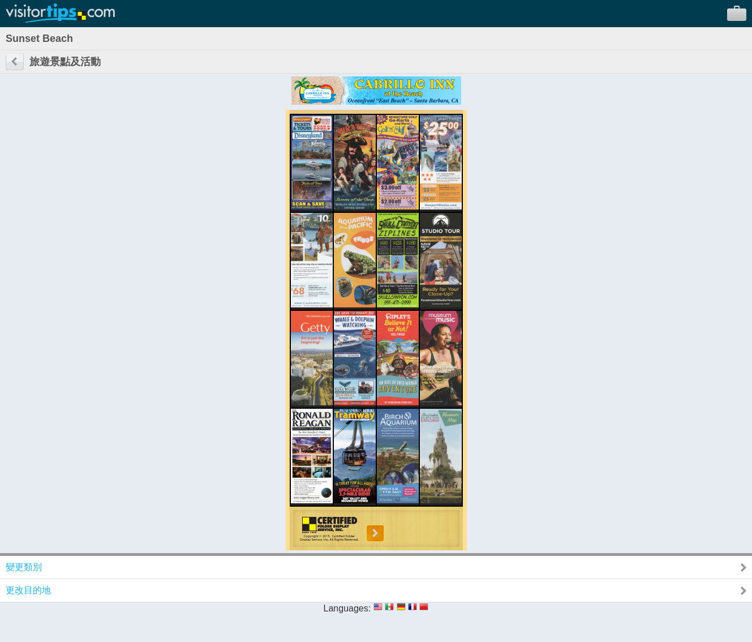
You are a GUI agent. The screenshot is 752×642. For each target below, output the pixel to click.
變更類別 (24, 567)
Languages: (347, 608)
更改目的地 (28, 590)
